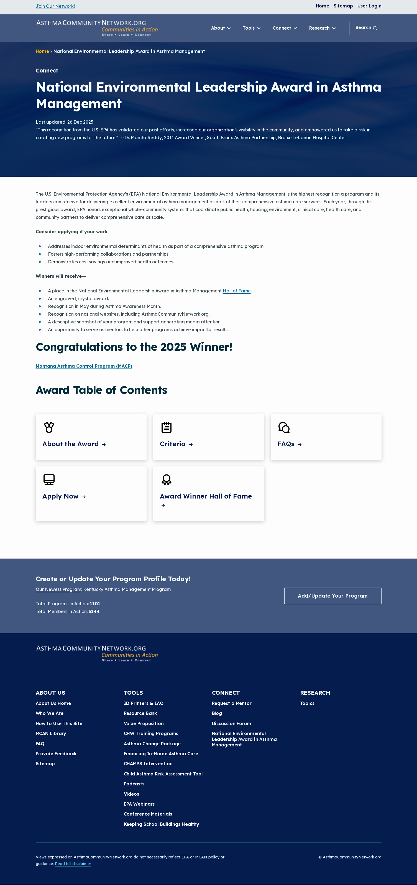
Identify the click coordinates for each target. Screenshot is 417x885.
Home (322, 6)
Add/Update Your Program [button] (333, 596)
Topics (307, 703)
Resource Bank (140, 713)
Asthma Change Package (152, 743)
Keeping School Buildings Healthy (161, 824)
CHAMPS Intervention (148, 763)
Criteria (177, 444)
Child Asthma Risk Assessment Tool (163, 774)
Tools (252, 28)
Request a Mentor (232, 703)
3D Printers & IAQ (143, 703)
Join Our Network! (55, 6)
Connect (285, 28)
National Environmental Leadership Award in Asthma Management (244, 739)
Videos (131, 794)
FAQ (40, 743)
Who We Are (49, 713)
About (221, 28)
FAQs (290, 444)
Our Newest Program (58, 589)
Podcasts (134, 784)
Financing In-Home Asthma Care (161, 753)
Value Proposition (144, 723)
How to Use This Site (59, 723)
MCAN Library (51, 733)
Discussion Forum (231, 723)
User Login (369, 6)
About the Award (74, 444)
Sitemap (343, 6)
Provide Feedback (56, 753)
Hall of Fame (237, 291)
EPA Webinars (139, 804)
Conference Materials (148, 814)
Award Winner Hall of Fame (206, 500)
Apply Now (64, 496)
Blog (217, 713)
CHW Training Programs (151, 733)
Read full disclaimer (73, 863)
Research (323, 28)
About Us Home (53, 703)
